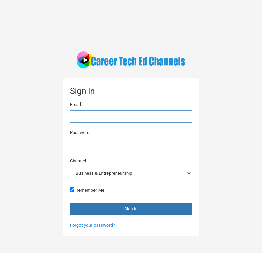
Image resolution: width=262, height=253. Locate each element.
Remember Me (87, 190)
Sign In (130, 208)
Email (75, 104)
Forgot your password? (92, 225)
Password (79, 132)
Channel (78, 160)
